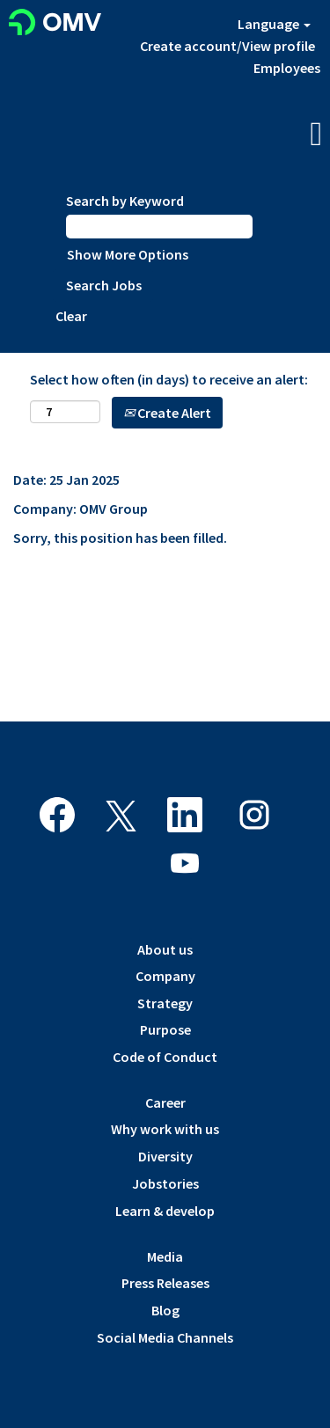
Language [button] (274, 24)
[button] (275, 135)
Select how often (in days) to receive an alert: (169, 379)
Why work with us (165, 1129)
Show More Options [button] (127, 254)
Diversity (165, 1156)
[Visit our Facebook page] (57, 815)
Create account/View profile (227, 46)
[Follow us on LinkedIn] (185, 815)
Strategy (165, 1003)
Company (165, 976)
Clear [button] (71, 316)
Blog (165, 1310)
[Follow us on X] (121, 817)
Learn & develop (165, 1211)
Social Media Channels (165, 1337)
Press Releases (165, 1283)
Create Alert (167, 412)
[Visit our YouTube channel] (185, 864)
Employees (286, 68)
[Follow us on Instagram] (254, 815)
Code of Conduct (165, 1057)
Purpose (165, 1029)
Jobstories (165, 1183)
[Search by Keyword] (159, 226)
